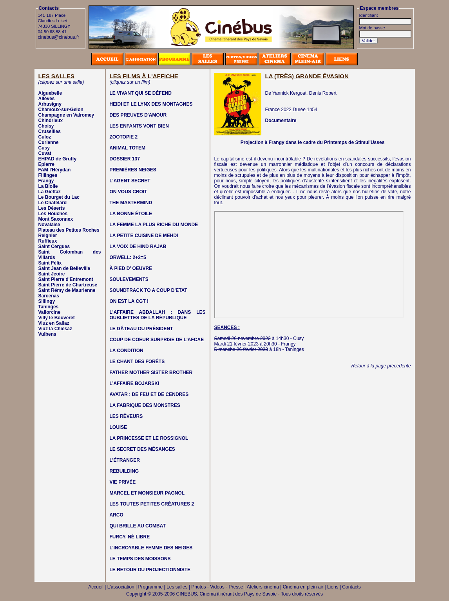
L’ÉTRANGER (125, 460)
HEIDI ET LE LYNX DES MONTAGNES (151, 104)
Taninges (48, 306)
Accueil (95, 587)
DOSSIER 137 (125, 159)
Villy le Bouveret (56, 317)
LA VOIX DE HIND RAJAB (138, 246)
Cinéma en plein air (303, 587)
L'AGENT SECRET (130, 181)
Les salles (177, 587)
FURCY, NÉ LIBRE (130, 537)
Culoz (44, 137)
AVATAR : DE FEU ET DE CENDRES (149, 394)
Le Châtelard (52, 202)
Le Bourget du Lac (59, 197)
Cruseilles (49, 131)
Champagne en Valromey (66, 115)
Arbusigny (50, 104)
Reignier (47, 235)
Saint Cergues (54, 246)
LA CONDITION (126, 350)
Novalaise (49, 224)
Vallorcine (49, 312)
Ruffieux (47, 241)
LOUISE (118, 427)
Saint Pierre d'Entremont (65, 279)
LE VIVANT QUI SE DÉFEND (141, 93)
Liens (333, 587)
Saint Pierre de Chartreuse (68, 285)
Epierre (46, 164)
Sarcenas (48, 296)
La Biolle (48, 186)
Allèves (46, 98)
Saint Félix (50, 263)
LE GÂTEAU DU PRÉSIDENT (141, 328)
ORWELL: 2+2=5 (128, 257)
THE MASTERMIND (131, 202)
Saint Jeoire (51, 274)
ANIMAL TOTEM (128, 148)
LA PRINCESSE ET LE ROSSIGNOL (149, 438)
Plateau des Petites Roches (69, 230)
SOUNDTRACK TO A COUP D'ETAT (148, 290)
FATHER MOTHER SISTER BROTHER (151, 372)
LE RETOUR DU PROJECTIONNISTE (150, 569)
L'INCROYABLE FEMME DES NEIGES (151, 548)
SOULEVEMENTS (129, 279)
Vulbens (47, 334)
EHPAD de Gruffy (57, 159)
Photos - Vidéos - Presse (217, 587)
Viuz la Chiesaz (55, 328)
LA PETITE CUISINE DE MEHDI (144, 235)
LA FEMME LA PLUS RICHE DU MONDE (154, 224)
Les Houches (53, 213)
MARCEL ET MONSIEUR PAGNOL (147, 493)
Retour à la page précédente (381, 366)
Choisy (46, 126)
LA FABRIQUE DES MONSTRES (145, 405)
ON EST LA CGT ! (129, 301)
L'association (120, 587)
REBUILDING (124, 471)
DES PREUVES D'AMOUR (138, 115)
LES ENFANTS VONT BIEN (139, 126)
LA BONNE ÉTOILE (131, 213)
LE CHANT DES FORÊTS (137, 361)
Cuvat (44, 153)
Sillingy (46, 301)
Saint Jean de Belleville (64, 268)
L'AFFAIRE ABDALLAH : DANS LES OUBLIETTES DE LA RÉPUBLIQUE (158, 314)
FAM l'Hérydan (54, 170)
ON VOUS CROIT (128, 191)
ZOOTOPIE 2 (124, 137)
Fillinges (48, 175)
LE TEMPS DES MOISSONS (140, 558)
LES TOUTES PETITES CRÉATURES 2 (152, 504)
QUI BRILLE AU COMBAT (138, 526)
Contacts (351, 587)
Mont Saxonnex (55, 219)
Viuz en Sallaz (53, 323)
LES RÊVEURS (126, 416)
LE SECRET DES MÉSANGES (142, 449)
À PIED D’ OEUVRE (131, 268)
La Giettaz (49, 191)
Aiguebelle (50, 93)
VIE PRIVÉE (123, 482)
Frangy (46, 181)
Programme (150, 587)
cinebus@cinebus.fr (59, 37)
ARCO (116, 515)
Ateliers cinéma (263, 587)
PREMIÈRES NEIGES (133, 170)
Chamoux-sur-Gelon (60, 109)
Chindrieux (50, 120)
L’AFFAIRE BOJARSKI (134, 383)
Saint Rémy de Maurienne (67, 290)
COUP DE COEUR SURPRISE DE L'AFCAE (157, 339)
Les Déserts (51, 208)
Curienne (48, 142)
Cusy (44, 148)
